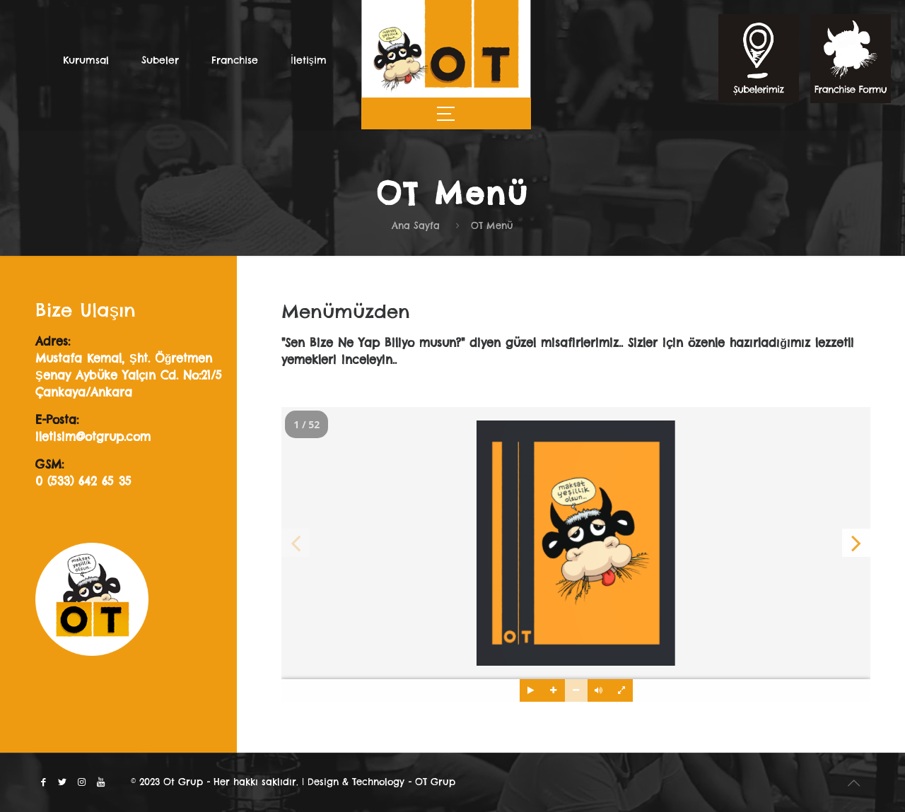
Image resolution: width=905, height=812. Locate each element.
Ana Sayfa (416, 225)
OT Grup (435, 781)
